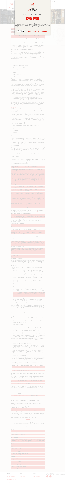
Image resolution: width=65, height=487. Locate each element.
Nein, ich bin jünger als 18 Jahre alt (36, 18)
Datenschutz (35, 31)
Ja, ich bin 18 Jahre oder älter (29, 18)
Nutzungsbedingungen (42, 31)
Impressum (30, 31)
